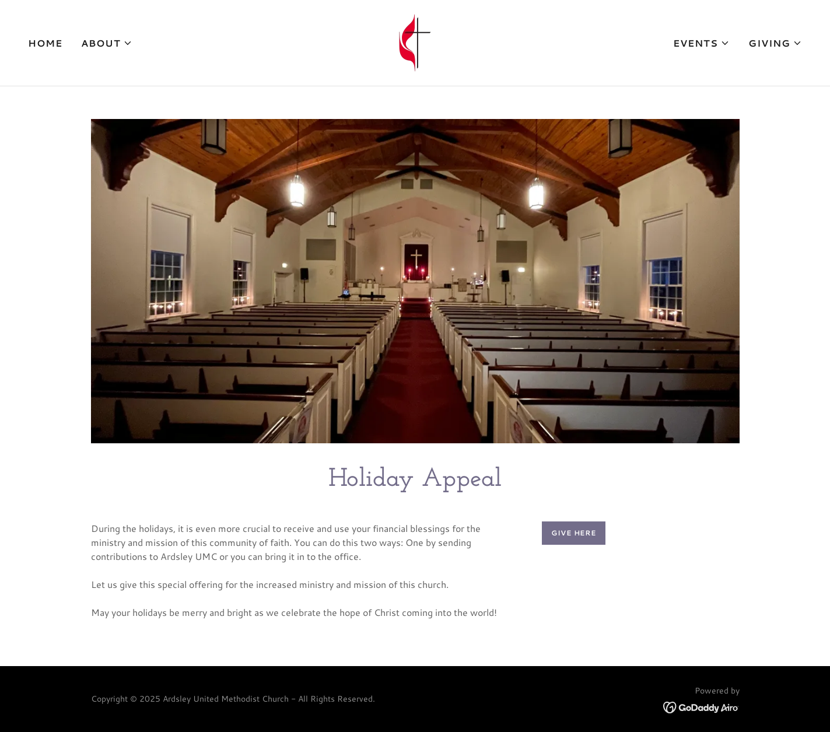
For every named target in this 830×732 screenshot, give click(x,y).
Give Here (573, 533)
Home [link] (45, 43)
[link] (415, 41)
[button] (106, 43)
